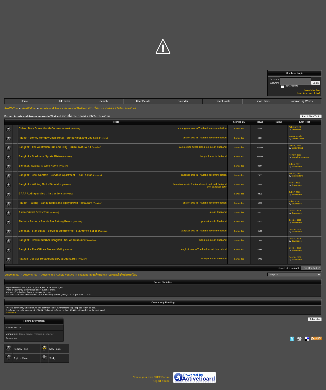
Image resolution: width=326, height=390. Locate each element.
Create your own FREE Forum (151, 377)
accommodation (218, 128)
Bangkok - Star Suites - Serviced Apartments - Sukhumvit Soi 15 (58, 230)
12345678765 (298, 138)
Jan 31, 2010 (295, 173)
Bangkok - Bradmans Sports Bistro (40, 156)
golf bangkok (214, 186)
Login (316, 83)
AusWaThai (11, 108)
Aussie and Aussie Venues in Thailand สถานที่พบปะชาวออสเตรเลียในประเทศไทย (88, 108)
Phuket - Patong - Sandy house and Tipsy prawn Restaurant (55, 202)
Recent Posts (222, 101)
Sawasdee (239, 128)
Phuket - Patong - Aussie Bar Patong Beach (45, 221)
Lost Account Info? (308, 93)
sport (204, 184)
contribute (11, 312)
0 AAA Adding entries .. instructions (41, 193)
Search (103, 101)
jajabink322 (297, 148)
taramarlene (297, 176)
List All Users (261, 101)
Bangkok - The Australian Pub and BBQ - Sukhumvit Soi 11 (55, 147)
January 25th (295, 136)
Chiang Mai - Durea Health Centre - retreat (44, 128)
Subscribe (314, 319)
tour (224, 186)
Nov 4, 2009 (294, 182)
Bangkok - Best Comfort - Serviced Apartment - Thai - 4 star (55, 175)
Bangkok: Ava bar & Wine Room (38, 165)
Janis (22, 334)
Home (24, 101)
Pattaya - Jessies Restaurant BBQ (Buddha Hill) (48, 258)
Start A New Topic (310, 116)
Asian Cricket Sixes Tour (34, 212)
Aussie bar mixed (188, 147)
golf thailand (220, 184)
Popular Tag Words (302, 101)
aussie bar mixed (217, 249)
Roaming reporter (300, 157)
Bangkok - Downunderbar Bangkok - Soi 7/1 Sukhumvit (52, 240)
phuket (186, 137)
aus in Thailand (199, 128)
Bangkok (204, 147)
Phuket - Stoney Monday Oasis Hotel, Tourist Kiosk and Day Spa (58, 137)
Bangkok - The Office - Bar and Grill (40, 249)
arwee (29, 334)
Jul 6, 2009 (294, 201)
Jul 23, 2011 (294, 164)
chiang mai (184, 128)
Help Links (64, 101)
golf (210, 184)
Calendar (182, 101)
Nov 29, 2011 (295, 155)
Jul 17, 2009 (294, 192)
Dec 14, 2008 (295, 210)
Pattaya (205, 258)
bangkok (204, 156)
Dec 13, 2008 (295, 257)
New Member (312, 90)
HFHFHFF (296, 129)
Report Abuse (161, 381)
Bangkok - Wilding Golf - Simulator (40, 184)
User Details (143, 101)
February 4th (295, 127)
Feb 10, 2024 (295, 145)
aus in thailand (218, 156)
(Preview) (75, 128)
